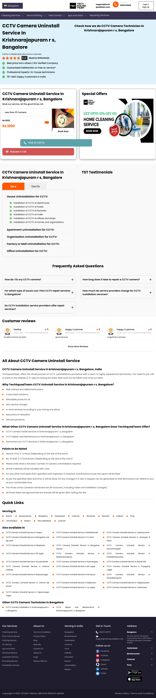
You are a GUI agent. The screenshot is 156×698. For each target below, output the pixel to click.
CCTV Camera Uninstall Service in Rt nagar (25, 553)
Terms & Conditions (42, 632)
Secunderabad (44, 521)
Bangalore (43, 516)
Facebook (102, 651)
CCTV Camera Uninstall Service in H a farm (75, 537)
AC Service (7, 644)
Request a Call (18, 151)
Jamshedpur (11, 521)
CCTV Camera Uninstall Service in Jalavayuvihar (128, 532)
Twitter (101, 673)
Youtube (102, 655)
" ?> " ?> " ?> (25, 112)
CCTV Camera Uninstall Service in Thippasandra (128, 582)
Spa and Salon (78, 15)
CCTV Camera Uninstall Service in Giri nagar (75, 566)
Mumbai (105, 516)
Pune (132, 516)
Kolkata (119, 516)
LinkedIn (102, 669)
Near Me (37, 644)
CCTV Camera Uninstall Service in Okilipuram (76, 582)
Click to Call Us (36, 142)
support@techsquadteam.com (103, 5)
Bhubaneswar (25, 516)
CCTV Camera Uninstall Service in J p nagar (75, 587)
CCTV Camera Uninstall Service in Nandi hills (126, 561)
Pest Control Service (11, 636)
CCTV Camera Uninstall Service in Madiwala (25, 545)
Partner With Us (40, 661)
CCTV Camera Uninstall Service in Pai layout (75, 574)
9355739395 (125, 5)
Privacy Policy (39, 636)
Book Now (63, 131)
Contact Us (38, 648)
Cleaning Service (9, 632)
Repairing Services (99, 15)
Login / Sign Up (146, 5)
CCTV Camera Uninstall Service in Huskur (24, 532)
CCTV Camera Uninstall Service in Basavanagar (27, 574)
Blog (35, 640)
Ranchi (9, 516)
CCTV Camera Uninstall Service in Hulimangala (77, 561)
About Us (37, 653)
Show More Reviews (78, 346)
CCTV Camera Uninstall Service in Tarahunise (127, 587)
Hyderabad (60, 516)
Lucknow (62, 521)
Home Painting (37, 15)
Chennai (75, 516)
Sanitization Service (10, 665)
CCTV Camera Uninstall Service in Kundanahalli (27, 561)
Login (35, 657)
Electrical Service (9, 653)
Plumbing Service (9, 661)
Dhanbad (91, 516)
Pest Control (57, 15)
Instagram (103, 660)
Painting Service (9, 640)
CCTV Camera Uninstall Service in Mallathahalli (77, 532)
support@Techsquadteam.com (110, 639)
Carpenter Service (10, 657)
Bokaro (27, 521)
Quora (101, 664)
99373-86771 (105, 632)
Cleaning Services (13, 15)
